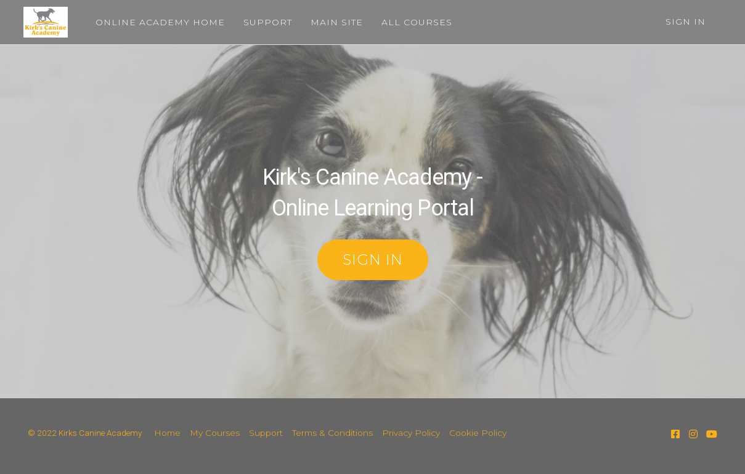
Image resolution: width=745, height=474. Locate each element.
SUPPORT (265, 22)
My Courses (215, 433)
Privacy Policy (411, 433)
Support (266, 433)
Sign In (686, 21)
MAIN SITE (334, 22)
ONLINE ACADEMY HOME (157, 22)
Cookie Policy (478, 433)
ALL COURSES (414, 22)
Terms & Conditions (332, 433)
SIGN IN (373, 259)
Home (167, 433)
